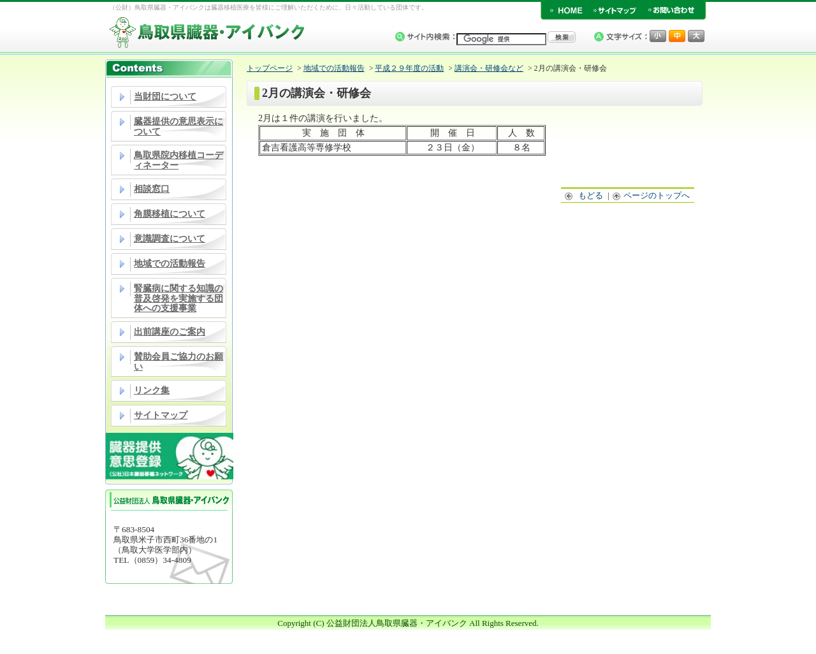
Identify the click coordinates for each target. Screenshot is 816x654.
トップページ (270, 68)
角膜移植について (169, 214)
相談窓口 (152, 189)
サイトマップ (160, 415)
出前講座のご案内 (169, 332)
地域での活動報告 (169, 263)
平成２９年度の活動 (409, 68)
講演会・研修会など (489, 68)
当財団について (165, 96)
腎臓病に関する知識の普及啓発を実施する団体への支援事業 (178, 299)
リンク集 (152, 390)
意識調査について (169, 238)
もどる (584, 195)
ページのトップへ (651, 195)
